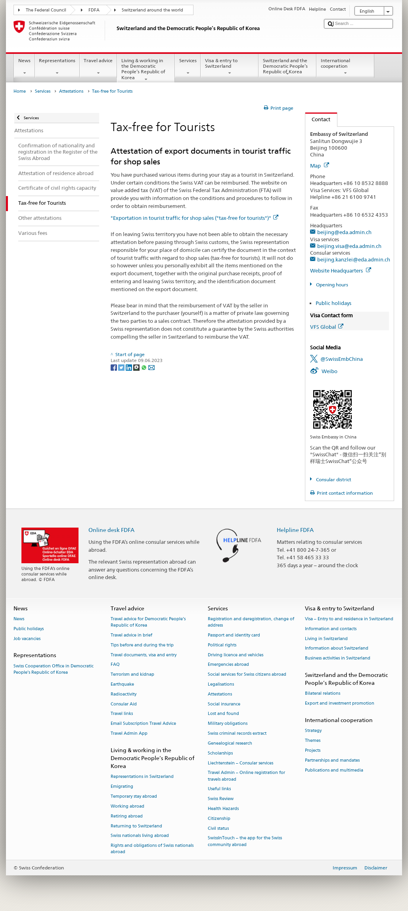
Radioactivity (123, 694)
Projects (312, 750)
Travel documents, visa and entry (143, 655)
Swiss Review (221, 799)
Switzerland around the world (152, 10)
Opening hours (331, 285)
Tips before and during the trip (142, 645)
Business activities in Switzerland (337, 658)
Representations (57, 66)
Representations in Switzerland (142, 776)
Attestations (71, 91)
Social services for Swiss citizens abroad (247, 674)
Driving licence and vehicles (235, 655)
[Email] (151, 367)
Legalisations (221, 684)
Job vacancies (26, 638)
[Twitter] (122, 367)
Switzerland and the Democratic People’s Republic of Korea (287, 67)
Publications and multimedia (334, 770)
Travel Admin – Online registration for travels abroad (246, 776)
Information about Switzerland (336, 648)
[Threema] (137, 367)
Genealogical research (230, 743)
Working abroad (127, 806)
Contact (318, 119)
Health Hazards (223, 808)
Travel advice (98, 66)
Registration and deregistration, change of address (251, 622)
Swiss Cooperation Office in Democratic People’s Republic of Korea (53, 669)
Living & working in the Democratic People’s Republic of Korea (145, 69)
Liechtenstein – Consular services (240, 763)
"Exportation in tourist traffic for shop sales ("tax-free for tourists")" (194, 218)
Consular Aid (124, 704)
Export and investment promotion (339, 703)
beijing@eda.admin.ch (344, 232)
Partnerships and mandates (332, 760)
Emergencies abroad (228, 664)
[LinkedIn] (129, 367)
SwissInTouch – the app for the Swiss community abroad (245, 841)
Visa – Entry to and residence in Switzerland (349, 618)
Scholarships (220, 753)
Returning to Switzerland (136, 826)
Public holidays (333, 303)
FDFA (94, 10)
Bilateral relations (322, 693)
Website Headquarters (340, 270)
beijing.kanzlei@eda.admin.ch (353, 259)
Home (19, 91)
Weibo (329, 371)
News (24, 66)
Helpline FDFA (295, 529)
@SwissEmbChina (341, 359)
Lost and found (223, 714)
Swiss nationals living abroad (140, 836)
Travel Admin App (129, 733)
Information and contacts (330, 628)
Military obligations (227, 723)
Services (187, 66)
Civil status (218, 828)
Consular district (333, 479)
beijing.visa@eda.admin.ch (349, 246)
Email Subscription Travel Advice (143, 723)
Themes (312, 740)
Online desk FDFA (111, 529)
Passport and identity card (234, 635)
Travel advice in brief (131, 635)
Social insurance (224, 704)
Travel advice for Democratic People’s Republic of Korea (148, 622)
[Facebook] (114, 367)
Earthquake (122, 684)
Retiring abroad (127, 816)
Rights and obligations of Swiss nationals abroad (152, 849)
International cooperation (345, 66)
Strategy (313, 731)
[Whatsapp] (144, 367)
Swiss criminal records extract (237, 733)
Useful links (219, 789)
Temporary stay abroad (134, 796)
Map (319, 165)
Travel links (122, 714)
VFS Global (326, 327)
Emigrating (122, 786)
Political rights (222, 645)
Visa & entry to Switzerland (229, 66)
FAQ (115, 664)
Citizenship (219, 818)
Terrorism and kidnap (132, 674)
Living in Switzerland (326, 638)
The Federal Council (46, 10)
